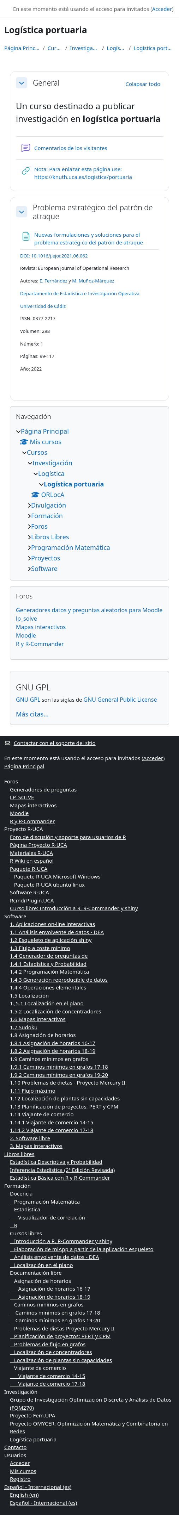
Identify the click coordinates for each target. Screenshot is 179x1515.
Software (44, 568)
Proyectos (45, 558)
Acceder (162, 8)
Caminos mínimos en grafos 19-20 (55, 1320)
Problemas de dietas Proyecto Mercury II (62, 1328)
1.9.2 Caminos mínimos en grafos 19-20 (59, 1074)
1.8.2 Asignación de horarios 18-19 (52, 1050)
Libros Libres (50, 537)
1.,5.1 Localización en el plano (47, 1003)
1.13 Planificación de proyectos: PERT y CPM (64, 1106)
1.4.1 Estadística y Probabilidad (48, 963)
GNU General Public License (120, 699)
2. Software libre (30, 1138)
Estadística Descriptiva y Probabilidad (56, 1161)
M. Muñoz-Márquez (93, 281)
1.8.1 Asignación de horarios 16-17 (52, 1043)
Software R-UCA (29, 892)
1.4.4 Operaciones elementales (48, 987)
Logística (116, 47)
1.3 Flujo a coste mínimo (40, 947)
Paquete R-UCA (28, 868)
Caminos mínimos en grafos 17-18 (55, 1312)
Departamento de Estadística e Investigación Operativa (79, 293)
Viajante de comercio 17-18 (47, 1383)
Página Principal (22, 47)
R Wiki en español (32, 860)
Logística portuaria (154, 47)
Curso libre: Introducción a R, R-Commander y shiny (74, 908)
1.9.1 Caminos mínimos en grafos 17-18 (59, 1066)
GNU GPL (28, 699)
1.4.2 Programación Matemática (49, 971)
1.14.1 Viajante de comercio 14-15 (51, 1122)
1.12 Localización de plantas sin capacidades (65, 1098)
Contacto (15, 1447)
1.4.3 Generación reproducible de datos (59, 979)
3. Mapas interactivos (36, 1145)
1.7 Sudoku (23, 1027)
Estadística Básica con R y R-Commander (60, 1177)
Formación (47, 515)
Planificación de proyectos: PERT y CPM (60, 1336)
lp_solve (26, 618)
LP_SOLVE (22, 797)
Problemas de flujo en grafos (47, 1344)
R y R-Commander (40, 644)
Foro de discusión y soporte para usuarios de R (68, 836)
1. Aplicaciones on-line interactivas (52, 923)
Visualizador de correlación (47, 1217)
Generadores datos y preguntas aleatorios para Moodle (89, 610)
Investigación (84, 47)
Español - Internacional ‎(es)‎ (37, 1486)
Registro (20, 1478)
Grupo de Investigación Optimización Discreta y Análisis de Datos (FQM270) (91, 1403)
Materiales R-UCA (31, 852)
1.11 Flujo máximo (32, 1090)
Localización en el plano (41, 1264)
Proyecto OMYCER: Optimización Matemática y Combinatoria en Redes (89, 1427)
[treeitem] (89, 500)
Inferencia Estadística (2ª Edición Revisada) (62, 1169)
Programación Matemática (70, 547)
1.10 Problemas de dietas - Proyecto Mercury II (67, 1082)
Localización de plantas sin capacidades (61, 1360)
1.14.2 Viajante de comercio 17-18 (51, 1130)
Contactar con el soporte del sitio (50, 742)
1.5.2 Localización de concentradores (55, 1011)
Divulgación (48, 505)
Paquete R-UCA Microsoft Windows (55, 876)
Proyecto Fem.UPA (32, 1415)
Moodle (26, 635)
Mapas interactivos (41, 627)
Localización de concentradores (51, 1351)
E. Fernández (53, 281)
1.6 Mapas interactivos (38, 1019)
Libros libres (19, 1153)
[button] (21, 82)
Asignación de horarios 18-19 (50, 1296)
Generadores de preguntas (43, 789)
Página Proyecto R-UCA (38, 844)
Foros (39, 526)
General (46, 82)
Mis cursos (23, 1470)
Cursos (55, 47)
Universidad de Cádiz (43, 306)
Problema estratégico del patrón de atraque (93, 212)
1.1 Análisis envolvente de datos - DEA (57, 932)
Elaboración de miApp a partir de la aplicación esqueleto (82, 1249)
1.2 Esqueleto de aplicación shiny (50, 939)
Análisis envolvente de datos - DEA (54, 1256)
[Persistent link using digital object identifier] (54, 256)
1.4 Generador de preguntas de (49, 955)
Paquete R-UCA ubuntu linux (47, 884)
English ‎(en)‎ (24, 1494)
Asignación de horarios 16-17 (50, 1288)
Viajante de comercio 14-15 (47, 1375)
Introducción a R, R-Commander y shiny (61, 1240)
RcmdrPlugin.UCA (32, 900)
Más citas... (32, 714)
